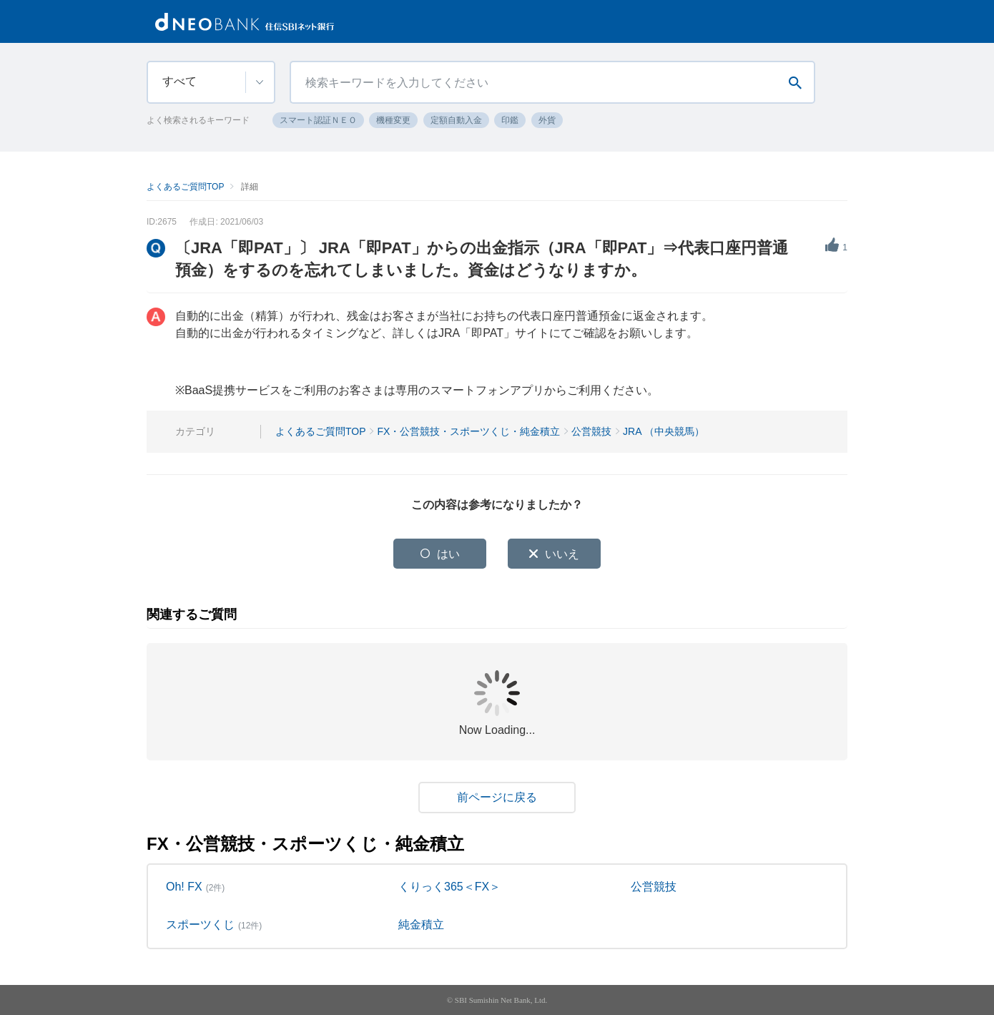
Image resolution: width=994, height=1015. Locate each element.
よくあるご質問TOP (185, 187)
